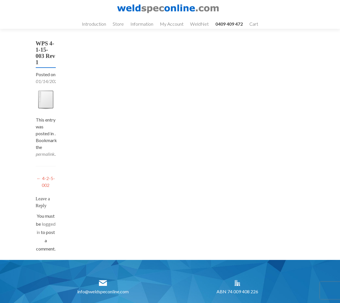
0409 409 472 (229, 24)
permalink (45, 154)
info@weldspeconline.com (103, 291)
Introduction (94, 24)
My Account (172, 24)
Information (141, 24)
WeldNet (199, 24)
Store (118, 24)
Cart (253, 24)
